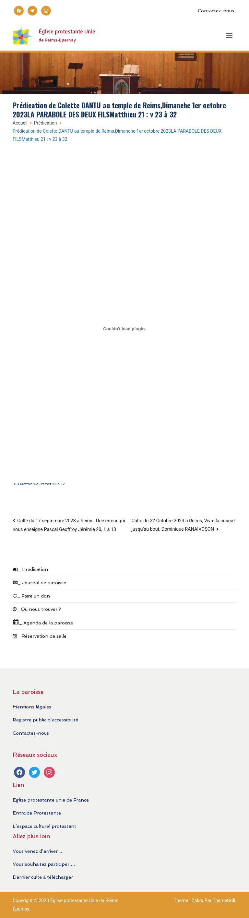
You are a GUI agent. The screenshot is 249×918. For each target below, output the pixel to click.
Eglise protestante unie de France (51, 800)
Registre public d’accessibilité (45, 719)
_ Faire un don (31, 595)
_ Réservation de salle (39, 636)
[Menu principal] (229, 36)
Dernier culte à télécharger (43, 877)
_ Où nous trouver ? (37, 609)
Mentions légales (32, 706)
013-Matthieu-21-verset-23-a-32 (39, 484)
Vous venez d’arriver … (38, 851)
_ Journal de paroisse (39, 582)
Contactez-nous (216, 10)
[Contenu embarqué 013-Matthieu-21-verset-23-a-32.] (124, 329)
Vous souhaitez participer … (44, 864)
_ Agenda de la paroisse (43, 622)
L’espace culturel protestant (44, 826)
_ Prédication (30, 569)
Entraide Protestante (37, 812)
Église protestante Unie (67, 31)
